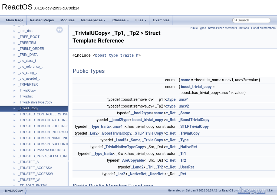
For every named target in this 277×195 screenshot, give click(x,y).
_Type (184, 140)
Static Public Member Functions (228, 28)
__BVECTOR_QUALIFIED (37, 84)
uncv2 (184, 106)
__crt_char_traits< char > (36, 167)
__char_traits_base (31, 113)
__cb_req (24, 101)
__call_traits (26, 90)
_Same (184, 113)
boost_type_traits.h (116, 55)
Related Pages (42, 20)
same (185, 80)
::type (171, 99)
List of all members (263, 28)
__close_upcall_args (32, 131)
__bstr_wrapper (29, 66)
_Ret (182, 174)
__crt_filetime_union (32, 185)
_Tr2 (182, 160)
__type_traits (99, 126)
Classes (120, 20)
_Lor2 (93, 133)
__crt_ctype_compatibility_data (40, 179)
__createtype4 (28, 155)
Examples (161, 20)
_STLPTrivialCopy (194, 126)
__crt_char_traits (30, 161)
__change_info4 (29, 107)
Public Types (198, 28)
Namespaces (93, 20)
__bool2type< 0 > (30, 48)
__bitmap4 (25, 36)
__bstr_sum (26, 60)
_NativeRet (188, 147)
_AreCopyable (132, 160)
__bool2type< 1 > (30, 54)
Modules (67, 20)
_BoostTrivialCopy (194, 120)
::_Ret (171, 113)
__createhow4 (28, 149)
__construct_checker (33, 143)
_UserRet (186, 167)
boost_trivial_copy (196, 86)
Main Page (14, 20)
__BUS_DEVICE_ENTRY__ (38, 72)
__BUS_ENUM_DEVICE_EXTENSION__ (48, 78)
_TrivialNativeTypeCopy (124, 147)
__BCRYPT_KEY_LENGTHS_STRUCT (46, 30)
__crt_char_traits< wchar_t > (38, 173)
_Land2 (120, 140)
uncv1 (184, 99)
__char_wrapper (29, 119)
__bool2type (26, 42)
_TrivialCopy (189, 133)
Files (141, 20)
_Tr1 (182, 153)
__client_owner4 (29, 125)
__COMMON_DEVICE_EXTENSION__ (46, 137)
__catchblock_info (31, 96)
